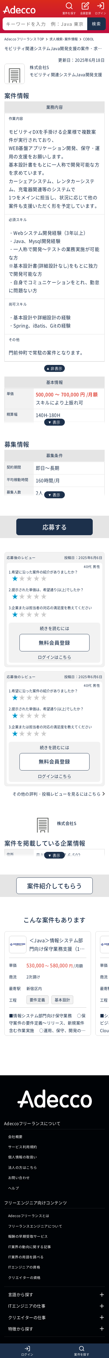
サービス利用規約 (22, 1166)
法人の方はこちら (22, 1187)
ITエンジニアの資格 (24, 1287)
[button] (103, 983)
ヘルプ (13, 1207)
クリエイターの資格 (24, 1297)
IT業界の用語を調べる (26, 1276)
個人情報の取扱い (22, 1177)
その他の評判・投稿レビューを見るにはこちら (56, 794)
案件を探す (69, 13)
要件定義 (37, 999)
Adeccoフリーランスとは (28, 1235)
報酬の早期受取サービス (28, 1256)
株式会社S (66, 823)
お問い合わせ (19, 1197)
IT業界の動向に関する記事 (29, 1266)
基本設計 (62, 999)
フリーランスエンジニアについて (35, 1246)
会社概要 (15, 1156)
